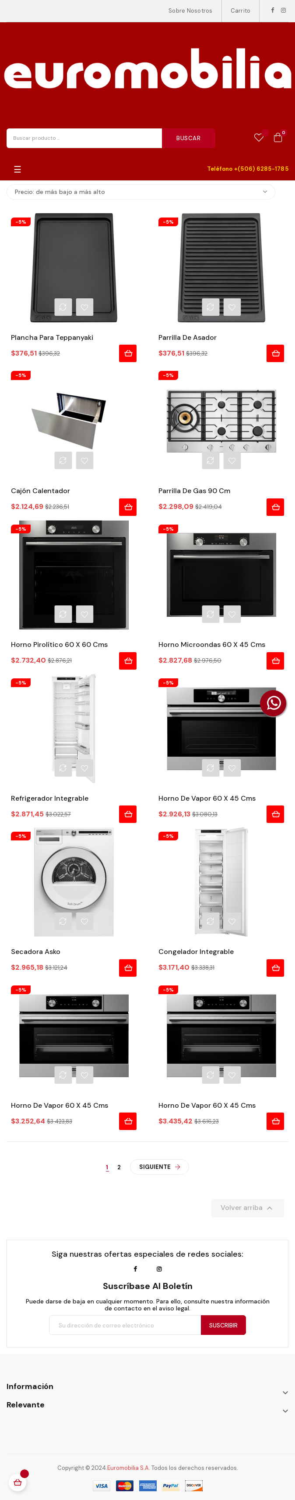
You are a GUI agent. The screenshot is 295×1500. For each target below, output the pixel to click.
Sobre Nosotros (191, 10)
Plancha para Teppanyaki (52, 338)
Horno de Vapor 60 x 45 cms (207, 798)
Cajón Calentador (40, 491)
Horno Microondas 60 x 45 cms (211, 645)
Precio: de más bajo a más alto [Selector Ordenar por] (141, 192)
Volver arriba (248, 1208)
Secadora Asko (35, 952)
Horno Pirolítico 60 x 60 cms (59, 645)
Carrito (241, 10)
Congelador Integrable (196, 952)
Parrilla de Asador (187, 338)
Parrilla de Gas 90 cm (194, 491)
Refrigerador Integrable (49, 798)
